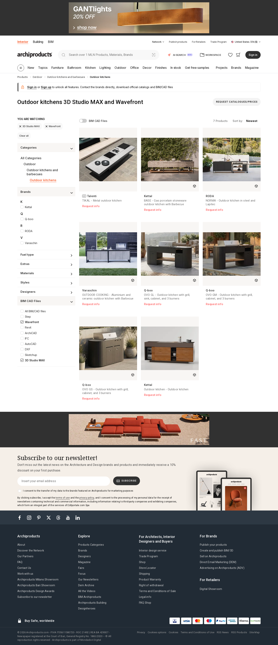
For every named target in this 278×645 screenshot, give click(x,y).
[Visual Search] (154, 55)
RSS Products (239, 632)
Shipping (144, 573)
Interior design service (153, 550)
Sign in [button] (253, 54)
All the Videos (86, 591)
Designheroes (86, 608)
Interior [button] (22, 42)
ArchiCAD (31, 333)
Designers (84, 556)
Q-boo (29, 219)
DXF (27, 349)
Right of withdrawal (151, 585)
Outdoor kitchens (43, 180)
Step (28, 316)
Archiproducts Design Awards (35, 591)
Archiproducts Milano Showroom (37, 579)
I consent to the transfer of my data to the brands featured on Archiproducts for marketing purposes (78, 490)
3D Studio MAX (29, 126)
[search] (63, 55)
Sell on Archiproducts (213, 556)
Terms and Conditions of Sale (157, 591)
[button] (158, 42)
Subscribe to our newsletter (34, 596)
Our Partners (25, 556)
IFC (27, 338)
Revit (28, 327)
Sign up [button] (46, 87)
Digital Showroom (211, 589)
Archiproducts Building (92, 602)
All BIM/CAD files (35, 311)
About (21, 544)
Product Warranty (150, 579)
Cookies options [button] (157, 632)
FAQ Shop (145, 602)
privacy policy (86, 497)
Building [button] (38, 42)
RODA (28, 231)
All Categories (30, 158)
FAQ (20, 562)
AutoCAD (30, 343)
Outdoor (30, 164)
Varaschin (31, 243)
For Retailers (199, 41)
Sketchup (31, 355)
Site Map (254, 632)
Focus (82, 573)
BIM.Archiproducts (89, 596)
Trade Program (218, 41)
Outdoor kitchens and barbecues (42, 172)
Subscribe (127, 480)
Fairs (81, 567)
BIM (50, 42)
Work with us (25, 573)
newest (251, 121)
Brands (82, 550)
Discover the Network (30, 550)
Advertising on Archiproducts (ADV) (222, 567)
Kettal (28, 207)
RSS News (223, 632)
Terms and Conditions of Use (197, 632)
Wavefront (53, 126)
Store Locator (147, 567)
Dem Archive (86, 585)
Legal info (145, 596)
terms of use (63, 497)
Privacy (141, 632)
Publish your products (213, 544)
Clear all (24, 135)
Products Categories (91, 544)
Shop (142, 562)
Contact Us (24, 567)
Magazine (84, 562)
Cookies (173, 632)
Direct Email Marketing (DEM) (218, 562)
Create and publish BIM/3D (216, 550)
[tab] (163, 42)
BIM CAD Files (98, 121)
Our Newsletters (88, 579)
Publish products (178, 41)
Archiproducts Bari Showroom (36, 585)
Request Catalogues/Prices (237, 101)
